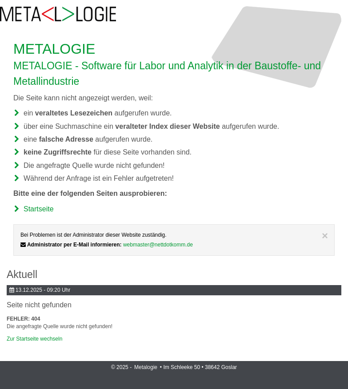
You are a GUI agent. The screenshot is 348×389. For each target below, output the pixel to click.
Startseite (39, 209)
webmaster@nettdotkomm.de (158, 245)
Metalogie (146, 367)
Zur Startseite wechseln (34, 339)
